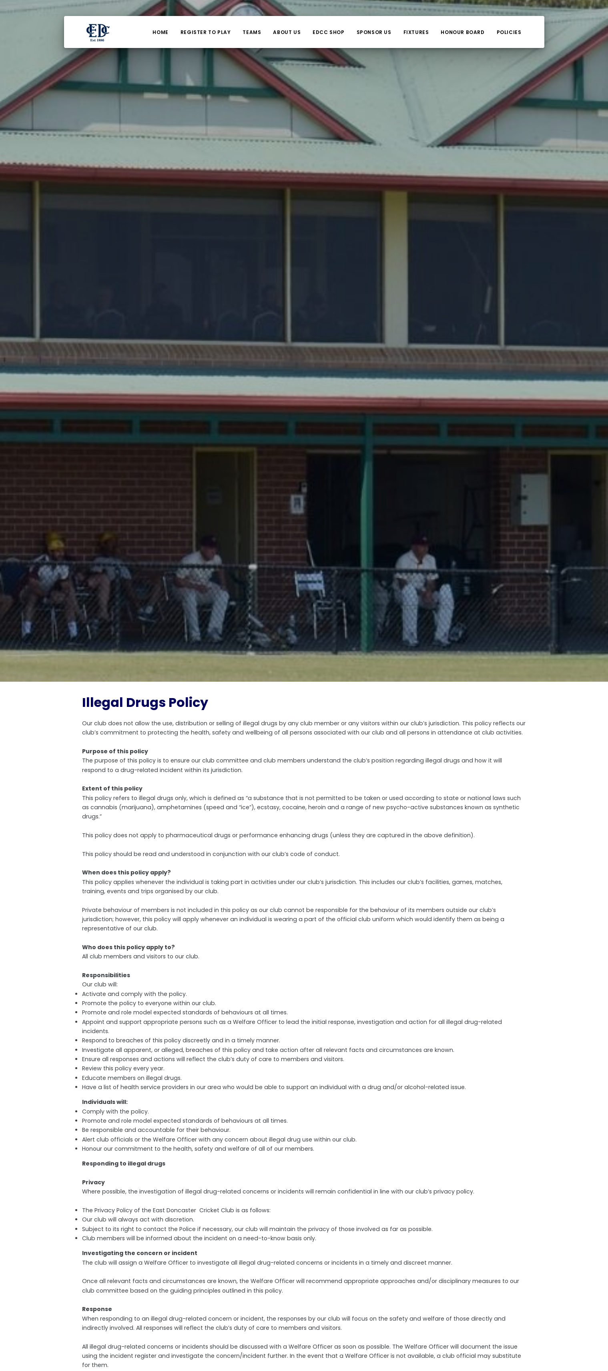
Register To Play (206, 32)
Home (160, 32)
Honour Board (462, 32)
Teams (252, 32)
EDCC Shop (328, 32)
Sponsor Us (374, 32)
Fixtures (416, 32)
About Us (287, 32)
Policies (509, 32)
